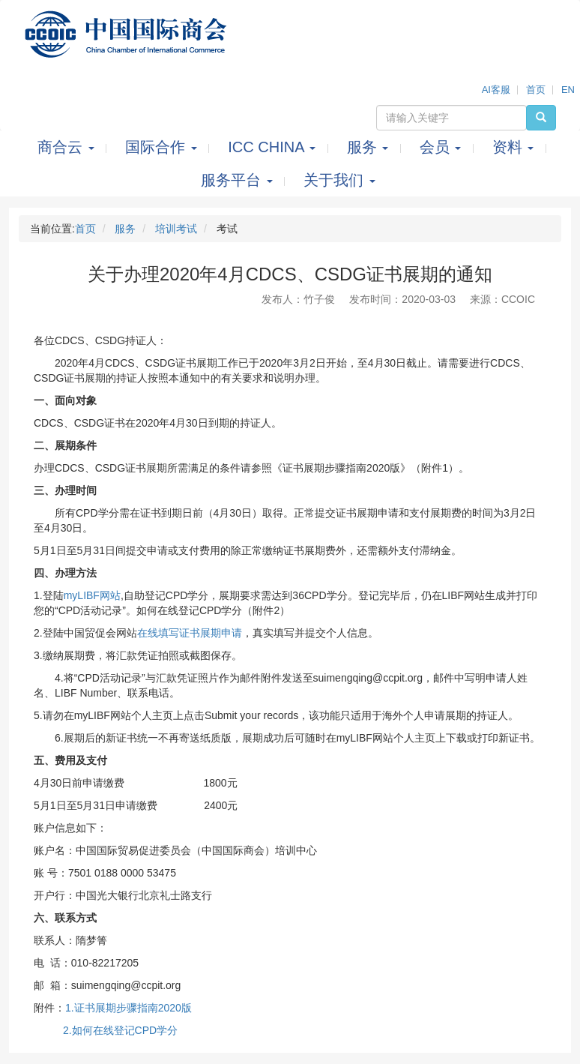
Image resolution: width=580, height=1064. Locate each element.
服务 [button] (370, 147)
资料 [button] (515, 147)
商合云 (67, 147)
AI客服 (496, 89)
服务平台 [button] (239, 180)
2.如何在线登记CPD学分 (120, 1030)
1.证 (75, 1008)
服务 (125, 229)
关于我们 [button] (339, 180)
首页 (536, 89)
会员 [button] (442, 147)
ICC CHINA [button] (273, 147)
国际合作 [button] (163, 147)
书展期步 (106, 1008)
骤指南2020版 (159, 1008)
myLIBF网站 (92, 595)
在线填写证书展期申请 (189, 633)
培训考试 (176, 229)
